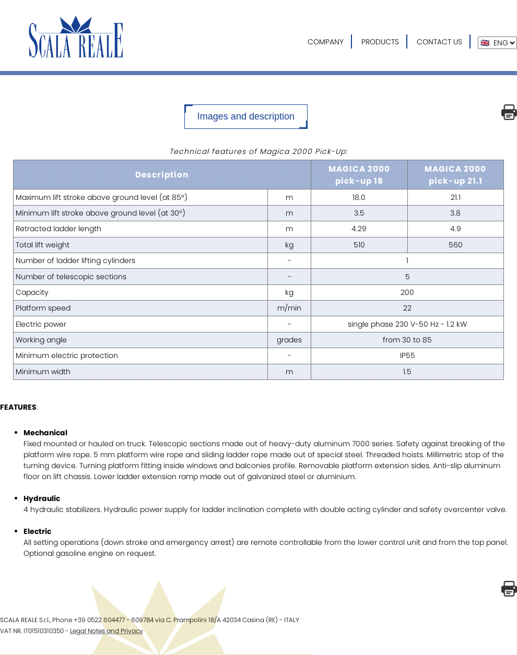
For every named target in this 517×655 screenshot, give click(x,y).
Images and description (246, 116)
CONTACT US (439, 42)
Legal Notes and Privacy (106, 630)
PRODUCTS (380, 42)
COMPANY (326, 42)
